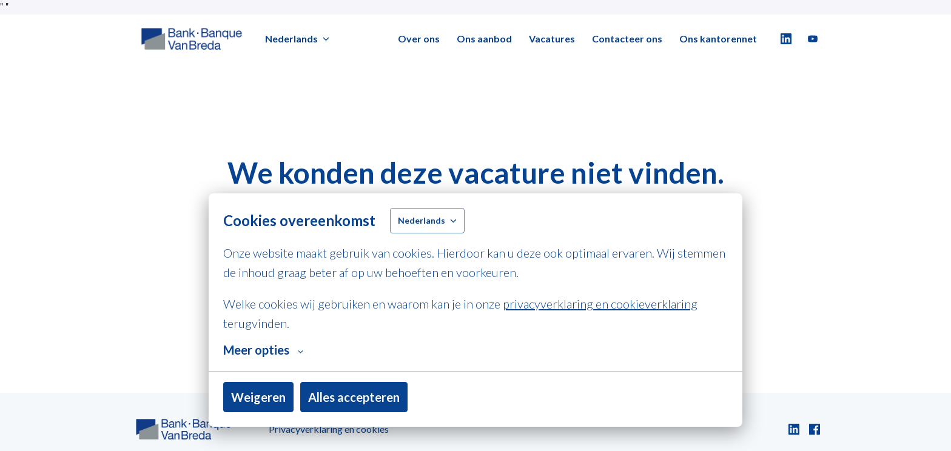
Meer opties (263, 349)
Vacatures (552, 38)
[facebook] (814, 429)
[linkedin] (786, 39)
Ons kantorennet (718, 38)
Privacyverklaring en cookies (329, 429)
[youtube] (813, 39)
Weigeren (258, 397)
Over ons (419, 38)
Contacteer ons (627, 38)
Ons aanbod (484, 38)
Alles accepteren (354, 397)
